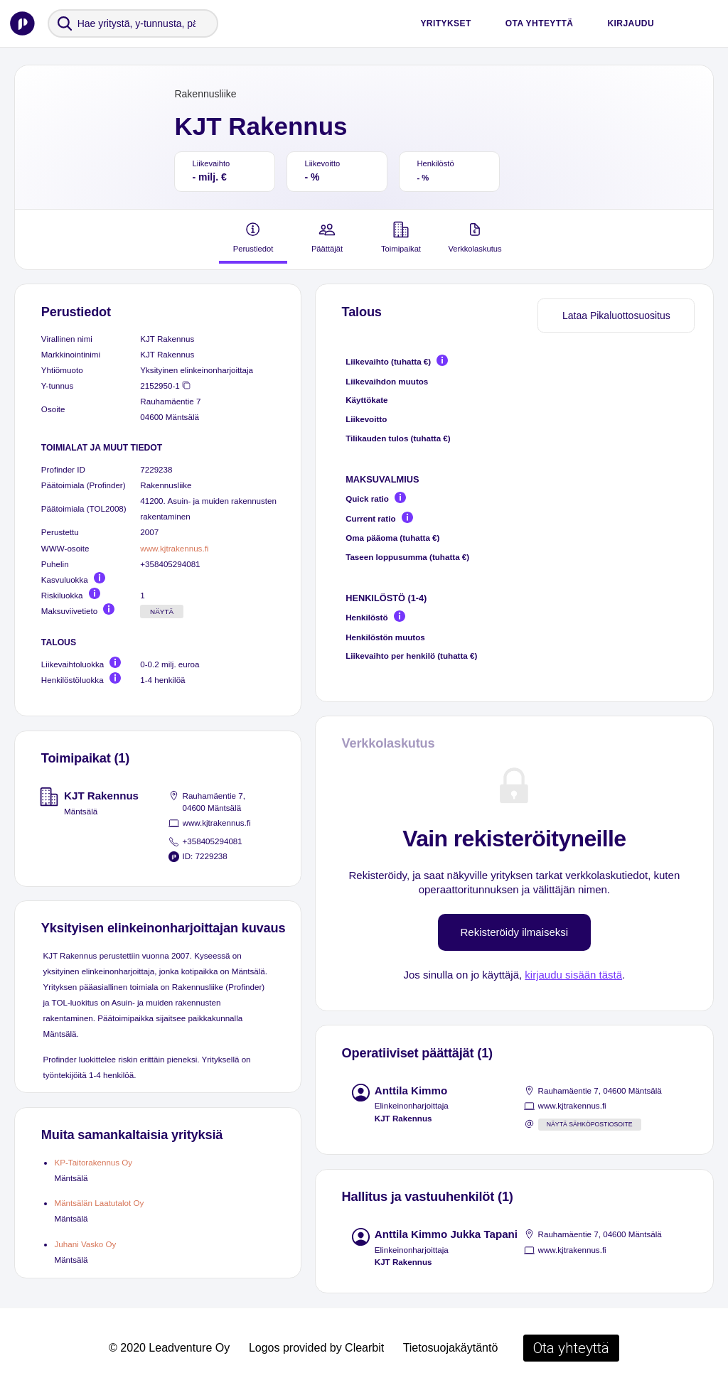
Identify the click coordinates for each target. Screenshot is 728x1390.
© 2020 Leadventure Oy (169, 1348)
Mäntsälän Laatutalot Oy (99, 1202)
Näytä (161, 611)
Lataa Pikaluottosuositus (616, 315)
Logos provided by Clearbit (316, 1348)
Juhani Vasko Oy (85, 1244)
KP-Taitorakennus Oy (93, 1162)
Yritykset (445, 23)
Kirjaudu (630, 23)
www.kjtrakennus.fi (174, 548)
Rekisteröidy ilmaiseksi (515, 932)
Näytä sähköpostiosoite (590, 1124)
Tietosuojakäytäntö (450, 1348)
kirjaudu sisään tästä (573, 975)
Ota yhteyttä (539, 23)
